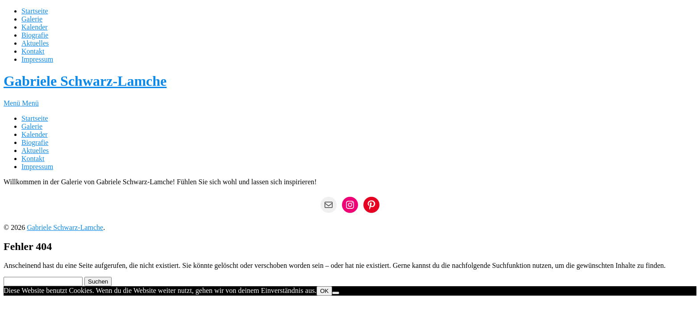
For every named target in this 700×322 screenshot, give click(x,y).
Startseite (34, 11)
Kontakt (33, 51)
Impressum (37, 59)
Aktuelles (35, 43)
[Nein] (335, 293)
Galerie (31, 19)
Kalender (34, 27)
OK (324, 291)
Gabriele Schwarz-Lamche (85, 81)
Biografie (34, 35)
